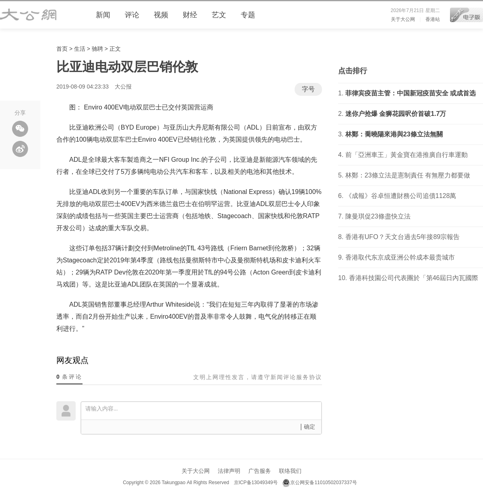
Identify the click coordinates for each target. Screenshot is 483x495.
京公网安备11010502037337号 (319, 482)
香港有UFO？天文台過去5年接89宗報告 (402, 236)
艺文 (219, 15)
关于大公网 (403, 19)
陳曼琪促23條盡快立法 (378, 216)
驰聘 (97, 48)
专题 (248, 15)
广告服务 (259, 471)
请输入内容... (203, 410)
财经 (190, 15)
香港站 (432, 19)
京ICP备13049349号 (255, 482)
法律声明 (229, 471)
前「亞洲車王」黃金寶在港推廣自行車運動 (406, 154)
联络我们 (290, 471)
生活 (79, 48)
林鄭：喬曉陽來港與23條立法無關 (394, 134)
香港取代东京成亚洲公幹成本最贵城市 (400, 257)
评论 (132, 15)
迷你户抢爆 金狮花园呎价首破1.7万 (395, 113)
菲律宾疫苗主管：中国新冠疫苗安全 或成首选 (410, 93)
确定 (309, 427)
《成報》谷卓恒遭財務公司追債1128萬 (400, 195)
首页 (62, 48)
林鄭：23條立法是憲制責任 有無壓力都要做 (407, 175)
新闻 (103, 15)
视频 (161, 15)
